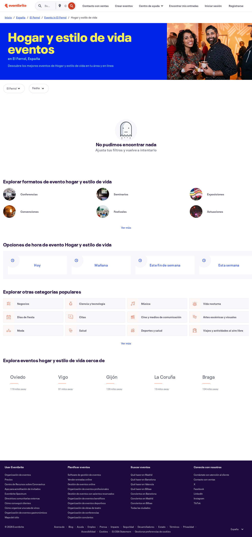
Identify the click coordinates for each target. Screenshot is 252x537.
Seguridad (128, 526)
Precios (9, 479)
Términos (174, 526)
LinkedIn (198, 493)
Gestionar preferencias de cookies (153, 531)
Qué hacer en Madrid (141, 474)
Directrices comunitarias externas (22, 498)
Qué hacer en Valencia (142, 484)
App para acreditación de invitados (23, 488)
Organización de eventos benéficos (86, 498)
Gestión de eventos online (81, 484)
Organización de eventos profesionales (88, 488)
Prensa (103, 526)
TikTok (197, 503)
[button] (151, 6)
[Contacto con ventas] (95, 6)
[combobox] (65, 5)
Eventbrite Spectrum (15, 493)
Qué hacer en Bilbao (141, 488)
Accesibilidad (88, 531)
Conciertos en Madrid (142, 498)
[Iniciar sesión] (213, 6)
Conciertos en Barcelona (143, 493)
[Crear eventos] (124, 6)
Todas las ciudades (140, 507)
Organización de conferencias (83, 512)
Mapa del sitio (12, 517)
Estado (162, 526)
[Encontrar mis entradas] (184, 6)
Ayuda (80, 526)
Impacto (115, 526)
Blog (71, 526)
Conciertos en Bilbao (141, 503)
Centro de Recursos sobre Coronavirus (25, 484)
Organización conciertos (80, 517)
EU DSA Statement (121, 531)
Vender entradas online (80, 479)
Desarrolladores (146, 526)
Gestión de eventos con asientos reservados (91, 493)
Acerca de (59, 526)
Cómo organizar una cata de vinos (22, 507)
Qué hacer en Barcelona (143, 479)
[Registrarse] (236, 6)
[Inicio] (15, 6)
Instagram (199, 498)
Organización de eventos (18, 474)
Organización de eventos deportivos (87, 503)
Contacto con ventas (204, 479)
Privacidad (188, 526)
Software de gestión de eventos (84, 474)
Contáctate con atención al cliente (211, 474)
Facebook (199, 488)
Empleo (92, 526)
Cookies (103, 531)
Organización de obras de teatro (84, 507)
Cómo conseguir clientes (18, 503)
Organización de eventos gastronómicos (26, 512)
